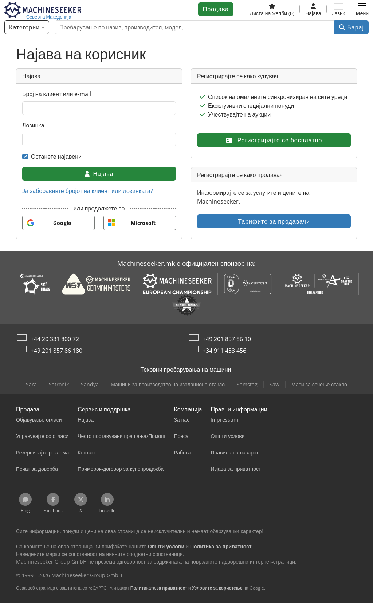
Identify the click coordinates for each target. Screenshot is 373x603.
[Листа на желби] (272, 9)
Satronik (59, 384)
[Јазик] (338, 9)
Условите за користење (217, 588)
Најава (99, 174)
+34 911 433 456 (224, 351)
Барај (351, 27)
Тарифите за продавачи (274, 221)
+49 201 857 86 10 (227, 339)
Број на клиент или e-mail (56, 94)
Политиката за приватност (158, 588)
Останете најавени (56, 157)
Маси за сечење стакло (319, 384)
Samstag (247, 384)
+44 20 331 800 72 (55, 339)
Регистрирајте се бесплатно (274, 140)
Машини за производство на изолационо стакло (168, 384)
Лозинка (33, 125)
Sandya (90, 384)
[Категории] (26, 27)
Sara (31, 384)
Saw (274, 384)
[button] (362, 9)
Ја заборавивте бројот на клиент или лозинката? (87, 191)
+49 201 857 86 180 (56, 351)
